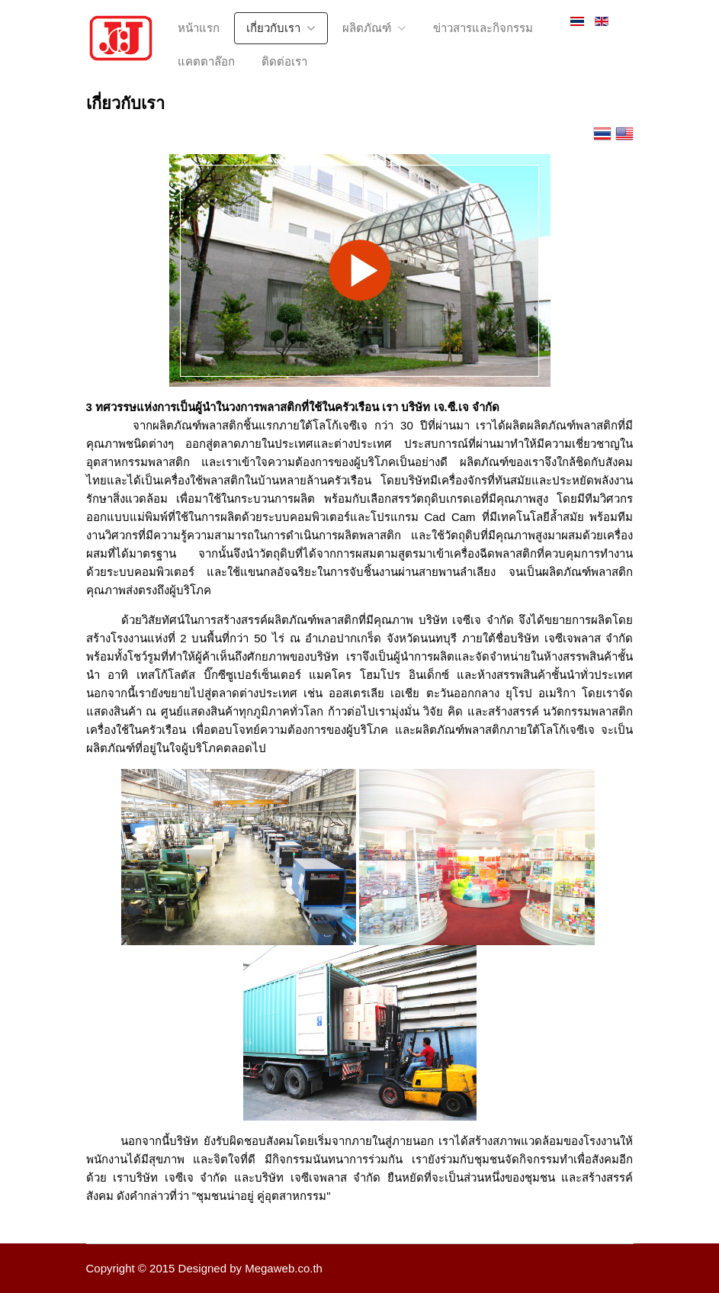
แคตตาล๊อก (206, 61)
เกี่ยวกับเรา (273, 27)
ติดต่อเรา (284, 61)
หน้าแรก (199, 27)
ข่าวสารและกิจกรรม (483, 27)
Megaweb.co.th (284, 1268)
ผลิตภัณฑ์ (366, 27)
